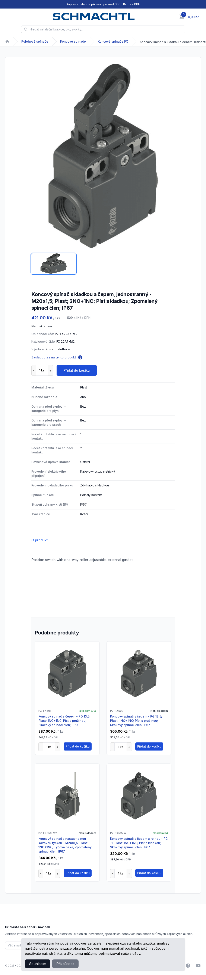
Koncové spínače (73, 41)
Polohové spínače (34, 41)
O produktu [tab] (40, 540)
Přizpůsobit (65, 964)
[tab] (53, 263)
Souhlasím (37, 964)
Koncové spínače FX (113, 41)
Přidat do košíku (77, 370)
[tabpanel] (103, 156)
